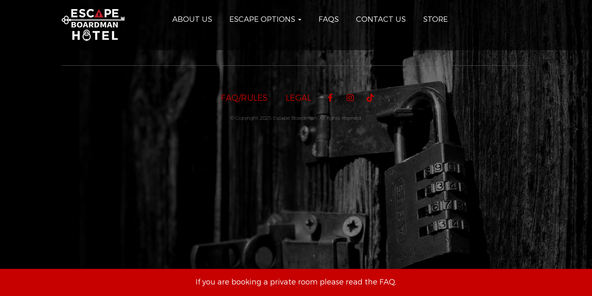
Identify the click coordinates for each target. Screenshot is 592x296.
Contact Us (381, 19)
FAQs (329, 19)
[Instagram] (350, 98)
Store (435, 19)
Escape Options (265, 19)
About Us (192, 19)
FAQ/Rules (244, 98)
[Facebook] (330, 98)
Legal (298, 98)
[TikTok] (370, 98)
